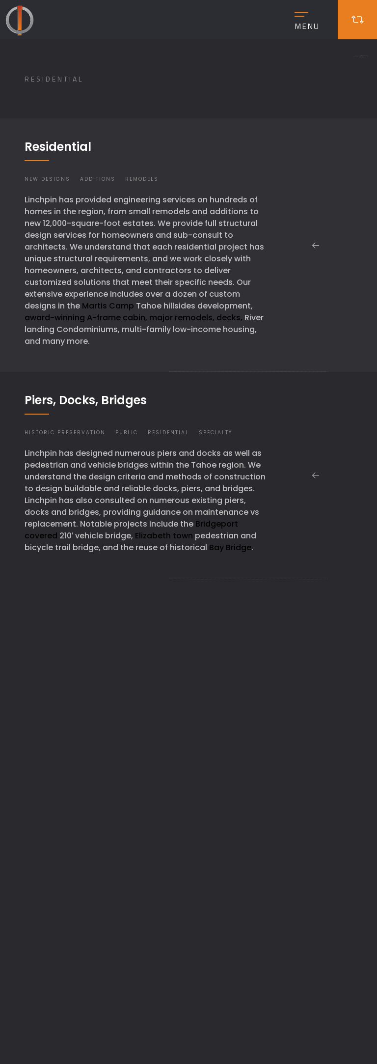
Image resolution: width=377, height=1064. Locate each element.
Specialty (215, 432)
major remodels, (182, 317)
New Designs (47, 179)
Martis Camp (108, 305)
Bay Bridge (230, 547)
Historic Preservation (65, 432)
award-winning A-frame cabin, (86, 317)
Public (126, 432)
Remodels (142, 179)
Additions (97, 179)
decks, (229, 317)
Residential (168, 432)
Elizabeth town (164, 535)
